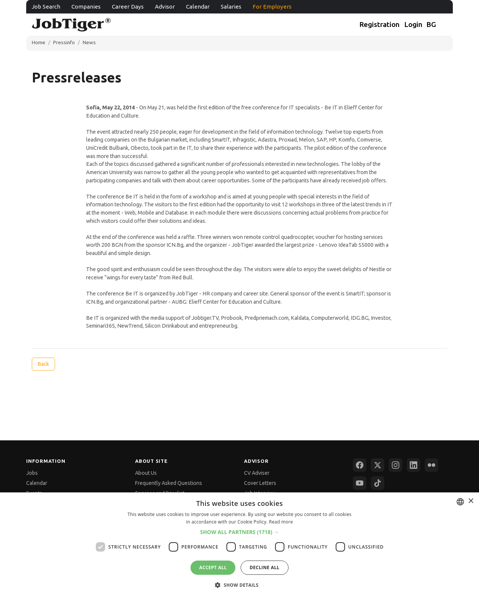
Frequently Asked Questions (168, 483)
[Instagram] (395, 465)
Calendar (198, 6)
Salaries (231, 6)
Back (43, 364)
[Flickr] (431, 465)
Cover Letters (260, 483)
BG (431, 24)
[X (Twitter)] (377, 465)
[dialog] (239, 545)
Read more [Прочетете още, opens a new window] (281, 522)
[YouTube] (359, 483)
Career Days (128, 6)
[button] (239, 532)
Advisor (165, 6)
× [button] (470, 501)
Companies (86, 6)
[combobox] (460, 502)
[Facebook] (359, 465)
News (89, 42)
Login (413, 24)
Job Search (46, 6)
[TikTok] (377, 483)
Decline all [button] (265, 567)
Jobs (32, 473)
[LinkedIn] (413, 465)
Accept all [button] (213, 567)
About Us (146, 473)
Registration (379, 24)
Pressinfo (64, 42)
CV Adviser (256, 473)
